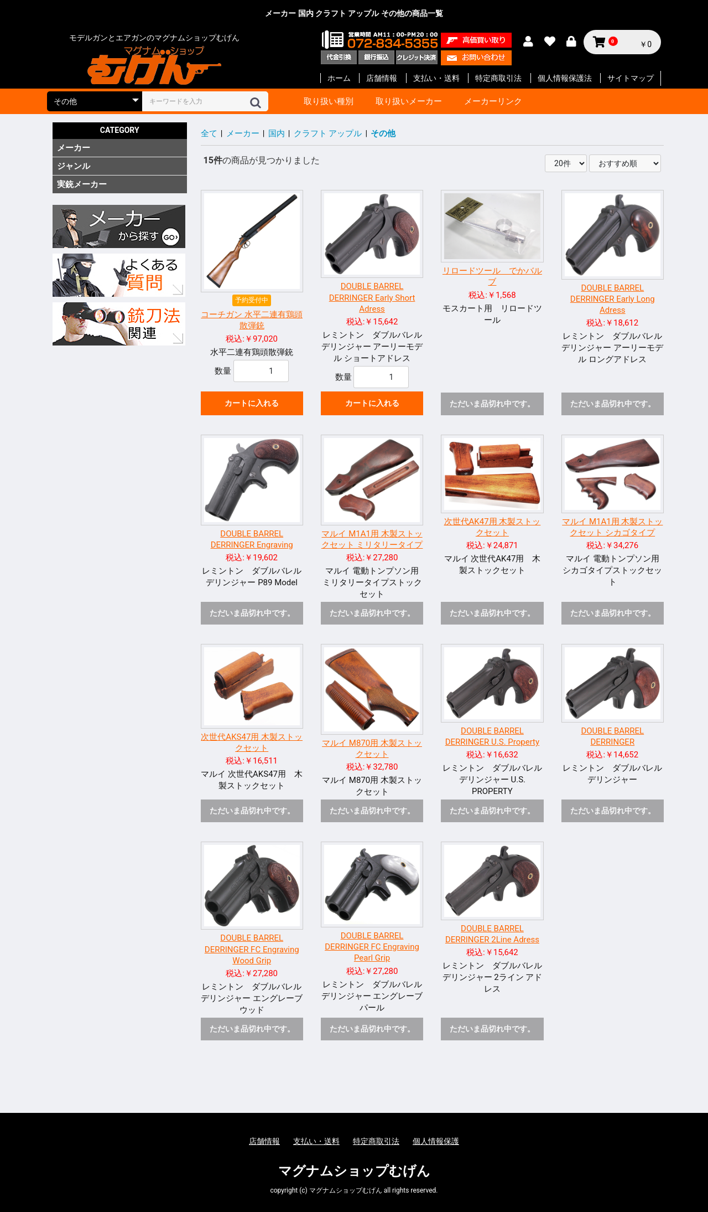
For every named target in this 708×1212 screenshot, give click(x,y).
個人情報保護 (436, 1141)
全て (209, 133)
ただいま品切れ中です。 (492, 403)
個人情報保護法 (565, 78)
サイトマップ (630, 78)
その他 (383, 133)
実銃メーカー (82, 184)
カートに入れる (252, 403)
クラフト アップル (328, 133)
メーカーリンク (493, 101)
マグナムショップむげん (354, 1171)
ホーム (339, 78)
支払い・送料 (436, 78)
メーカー (73, 148)
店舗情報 (381, 78)
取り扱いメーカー (409, 101)
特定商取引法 (498, 78)
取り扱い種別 (328, 101)
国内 (276, 133)
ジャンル (73, 166)
